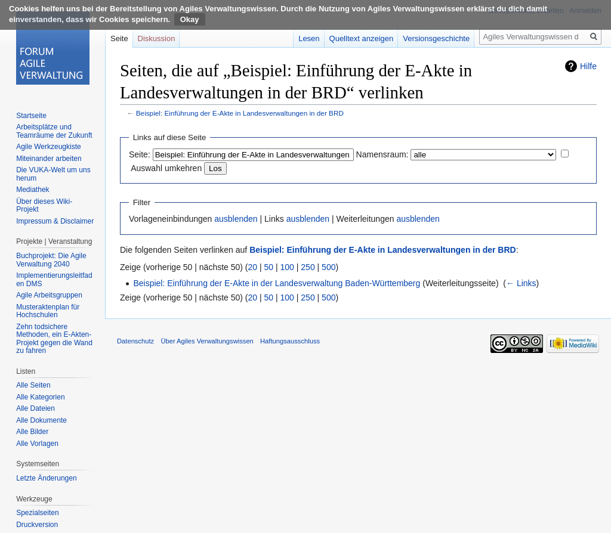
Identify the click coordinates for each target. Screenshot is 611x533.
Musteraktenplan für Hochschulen (47, 311)
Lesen (308, 38)
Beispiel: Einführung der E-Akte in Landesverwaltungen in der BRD (240, 113)
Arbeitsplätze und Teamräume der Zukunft (54, 131)
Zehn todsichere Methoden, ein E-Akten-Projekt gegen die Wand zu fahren (54, 339)
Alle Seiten (33, 385)
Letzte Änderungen (46, 478)
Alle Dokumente (41, 420)
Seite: (139, 154)
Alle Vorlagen (37, 443)
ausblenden (235, 219)
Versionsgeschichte (436, 38)
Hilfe (588, 66)
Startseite (31, 115)
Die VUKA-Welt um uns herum (53, 174)
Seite (119, 38)
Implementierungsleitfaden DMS (54, 279)
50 (269, 267)
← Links (521, 283)
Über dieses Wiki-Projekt (44, 205)
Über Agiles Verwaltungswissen (207, 341)
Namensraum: (382, 154)
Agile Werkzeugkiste (48, 146)
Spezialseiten (37, 513)
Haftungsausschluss (290, 341)
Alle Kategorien (40, 397)
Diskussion (156, 38)
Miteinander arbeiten (48, 158)
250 (307, 267)
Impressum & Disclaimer (55, 221)
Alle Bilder (32, 431)
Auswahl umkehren (166, 168)
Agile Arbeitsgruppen (49, 295)
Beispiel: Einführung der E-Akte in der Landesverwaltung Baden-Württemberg (276, 283)
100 (287, 267)
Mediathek (32, 189)
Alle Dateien (35, 408)
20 (253, 267)
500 (328, 267)
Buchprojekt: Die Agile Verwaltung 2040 (51, 260)
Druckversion (37, 524)
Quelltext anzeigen (361, 38)
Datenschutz (135, 341)
